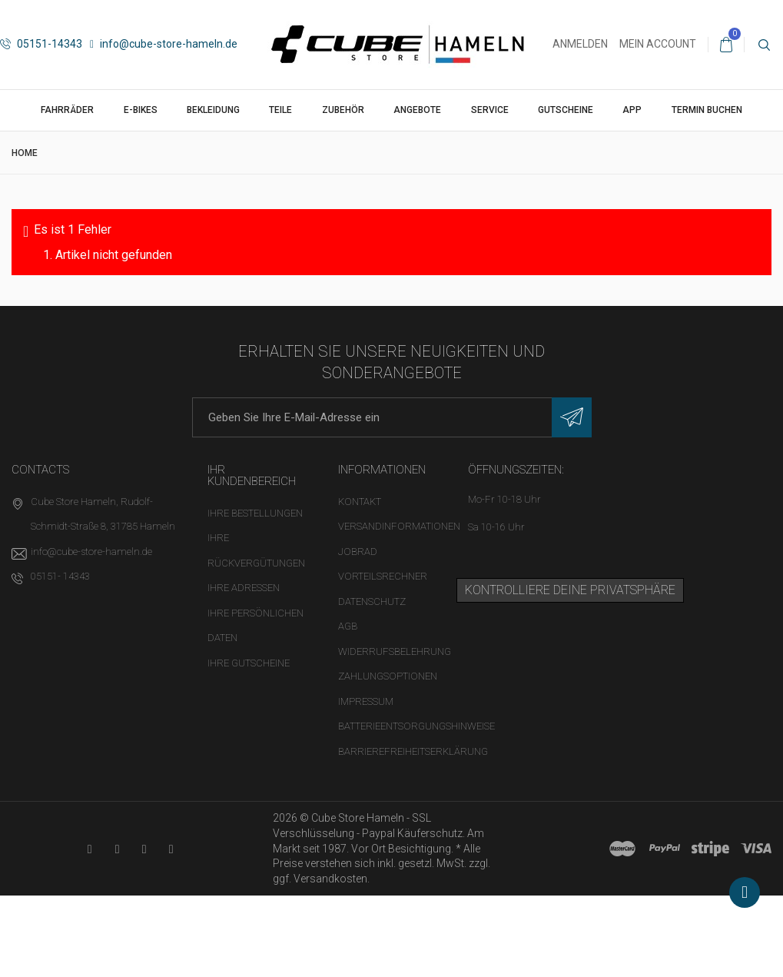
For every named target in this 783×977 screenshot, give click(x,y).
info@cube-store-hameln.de (163, 44)
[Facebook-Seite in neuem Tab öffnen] (117, 849)
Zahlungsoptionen (387, 676)
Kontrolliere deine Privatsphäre (570, 590)
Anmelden (580, 44)
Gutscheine (565, 110)
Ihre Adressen (243, 587)
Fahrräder (67, 110)
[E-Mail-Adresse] (392, 417)
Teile (280, 110)
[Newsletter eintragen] (572, 417)
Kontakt (359, 501)
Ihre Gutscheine (248, 663)
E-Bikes (141, 110)
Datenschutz (372, 601)
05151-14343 (41, 44)
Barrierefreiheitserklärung (413, 751)
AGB (347, 626)
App (632, 110)
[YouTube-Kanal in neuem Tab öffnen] (89, 849)
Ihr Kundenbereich (251, 475)
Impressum (365, 701)
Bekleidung (213, 110)
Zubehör (343, 110)
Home (25, 153)
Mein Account (657, 44)
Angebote (417, 110)
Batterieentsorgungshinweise (416, 726)
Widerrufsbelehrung (394, 651)
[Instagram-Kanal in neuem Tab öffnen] (171, 849)
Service (490, 110)
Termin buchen (707, 110)
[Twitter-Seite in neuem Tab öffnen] (144, 849)
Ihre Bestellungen (255, 513)
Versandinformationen (399, 526)
